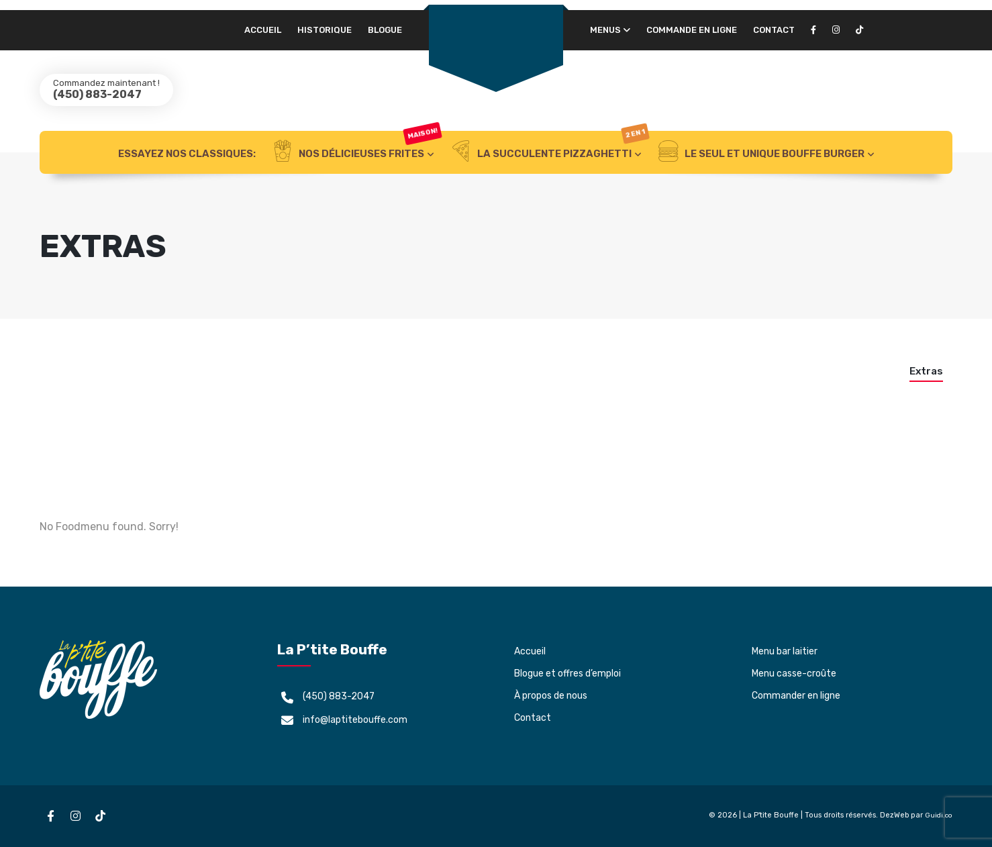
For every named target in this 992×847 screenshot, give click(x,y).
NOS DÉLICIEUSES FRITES (356, 152)
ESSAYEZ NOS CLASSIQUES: (187, 154)
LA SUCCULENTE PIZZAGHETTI (549, 152)
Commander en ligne (796, 695)
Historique (324, 30)
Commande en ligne (691, 30)
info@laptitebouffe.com (355, 720)
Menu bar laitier (784, 651)
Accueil (262, 30)
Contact (774, 30)
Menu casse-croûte (794, 673)
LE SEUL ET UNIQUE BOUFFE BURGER (761, 152)
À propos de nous (550, 695)
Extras (926, 371)
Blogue (385, 30)
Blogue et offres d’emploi (567, 673)
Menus (605, 30)
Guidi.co (938, 815)
